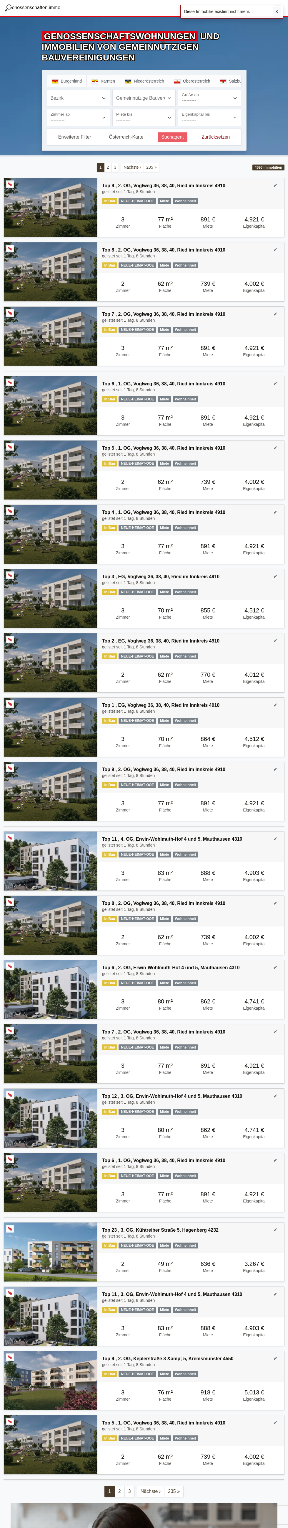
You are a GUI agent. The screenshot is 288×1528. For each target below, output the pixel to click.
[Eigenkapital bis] (209, 117)
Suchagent (172, 136)
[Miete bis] (144, 117)
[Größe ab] (209, 98)
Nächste (132, 167)
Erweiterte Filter (74, 136)
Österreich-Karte (126, 136)
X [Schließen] (276, 11)
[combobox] (78, 98)
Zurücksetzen (216, 136)
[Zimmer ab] (78, 117)
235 (151, 167)
